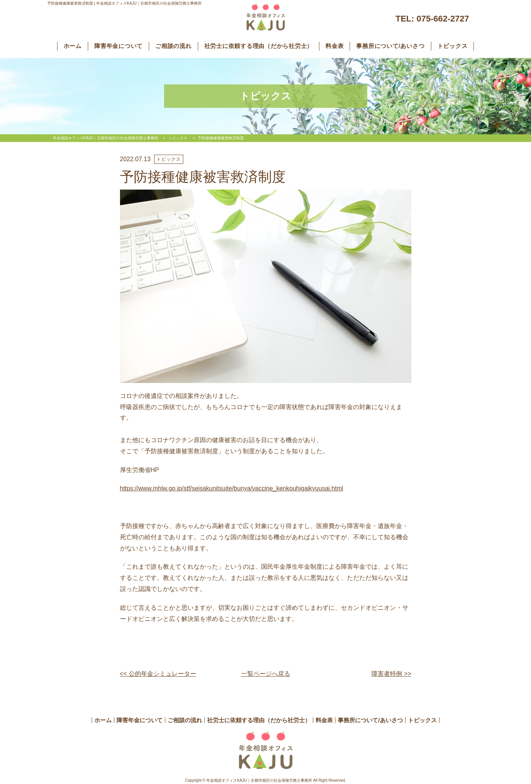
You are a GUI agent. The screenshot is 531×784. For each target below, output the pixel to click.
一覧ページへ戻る (265, 673)
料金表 (335, 46)
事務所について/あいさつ (390, 46)
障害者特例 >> (391, 673)
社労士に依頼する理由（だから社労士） (258, 46)
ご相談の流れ (173, 46)
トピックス (452, 46)
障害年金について (118, 46)
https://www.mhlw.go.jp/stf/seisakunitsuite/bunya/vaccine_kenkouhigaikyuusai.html (232, 488)
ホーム (73, 46)
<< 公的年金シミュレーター (158, 673)
